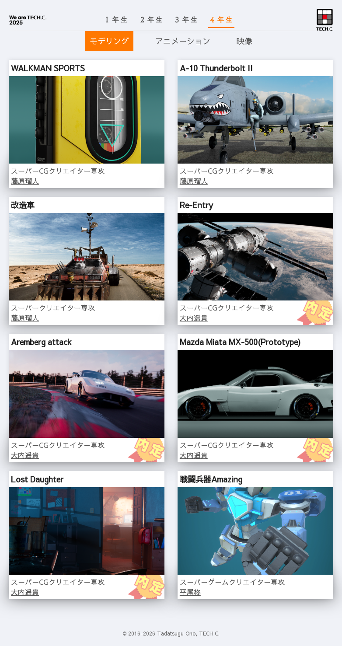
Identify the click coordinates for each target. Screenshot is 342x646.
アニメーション (182, 40)
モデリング (109, 40)
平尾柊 (190, 592)
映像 (244, 40)
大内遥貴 (194, 317)
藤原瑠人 (25, 180)
